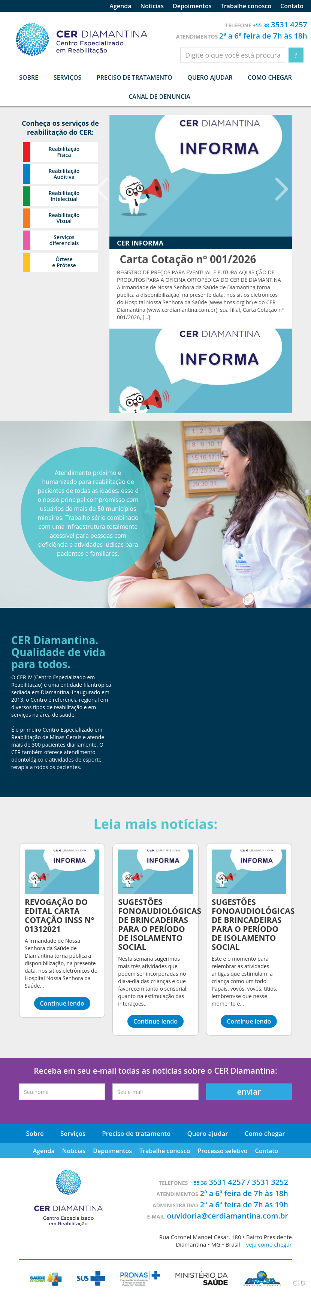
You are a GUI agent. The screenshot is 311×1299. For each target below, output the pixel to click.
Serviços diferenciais (64, 240)
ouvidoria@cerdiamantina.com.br (227, 1216)
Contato (292, 6)
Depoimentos (192, 6)
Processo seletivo (223, 1151)
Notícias (152, 6)
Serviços (72, 1133)
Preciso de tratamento (134, 77)
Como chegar (270, 77)
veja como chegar (269, 1244)
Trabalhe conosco (246, 6)
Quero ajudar (209, 77)
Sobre (34, 1133)
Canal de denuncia (159, 96)
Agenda (120, 6)
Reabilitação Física (64, 151)
